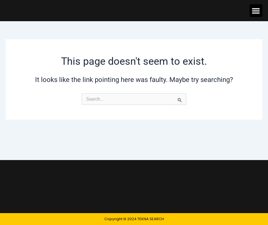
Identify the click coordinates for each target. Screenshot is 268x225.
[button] (256, 10)
